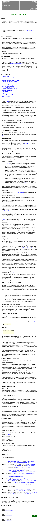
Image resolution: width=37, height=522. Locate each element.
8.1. (4, 92)
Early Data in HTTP (7, 78)
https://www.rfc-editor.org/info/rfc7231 (28, 480)
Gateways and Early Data (9, 87)
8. (2, 91)
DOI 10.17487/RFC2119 (21, 474)
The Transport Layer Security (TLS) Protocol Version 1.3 (24, 482)
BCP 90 (19, 465)
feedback (34, 515)
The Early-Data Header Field (10, 84)
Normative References (9, 92)
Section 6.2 (6, 210)
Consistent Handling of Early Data (11, 88)
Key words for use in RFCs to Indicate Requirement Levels (24, 473)
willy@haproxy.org (8, 520)
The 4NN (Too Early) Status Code (11, 85)
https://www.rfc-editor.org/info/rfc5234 (21, 462)
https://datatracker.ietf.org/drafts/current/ (24, 44)
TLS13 (4, 482)
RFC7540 (4, 492)
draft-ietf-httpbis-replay (18, 16)
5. (2, 83)
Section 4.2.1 (21, 192)
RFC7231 (4, 478)
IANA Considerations (7, 90)
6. (2, 86)
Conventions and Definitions (10, 77)
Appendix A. (4, 94)
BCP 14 (9, 474)
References (5, 91)
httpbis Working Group (6, 1)
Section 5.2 (26, 182)
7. (2, 90)
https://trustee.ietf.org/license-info (16, 63)
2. (2, 78)
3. (2, 80)
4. (2, 81)
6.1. (4, 87)
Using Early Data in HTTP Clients (10, 81)
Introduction (6, 76)
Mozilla (35, 2)
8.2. (4, 93)
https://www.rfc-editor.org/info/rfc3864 (22, 467)
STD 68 (18, 461)
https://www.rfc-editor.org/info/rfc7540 (15, 495)
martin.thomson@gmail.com (10, 510)
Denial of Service (8, 89)
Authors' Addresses (6, 96)
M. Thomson (34, 1)
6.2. (4, 88)
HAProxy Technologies (33, 8)
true (36, 5)
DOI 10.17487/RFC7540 (26, 493)
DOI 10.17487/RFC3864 (31, 465)
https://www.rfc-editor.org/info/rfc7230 (28, 471)
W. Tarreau (35, 6)
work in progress (22, 490)
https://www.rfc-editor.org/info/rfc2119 (15, 476)
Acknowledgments (12, 94)
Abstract (3, 18)
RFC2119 (4, 473)
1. (2, 76)
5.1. (4, 84)
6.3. (4, 89)
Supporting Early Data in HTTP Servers (11, 80)
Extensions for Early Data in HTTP (10, 83)
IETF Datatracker (29, 30)
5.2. (4, 85)
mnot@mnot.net (8, 515)
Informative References (9, 93)
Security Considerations (8, 86)
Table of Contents (5, 74)
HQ (3, 489)
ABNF (4, 459)
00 (24, 16)
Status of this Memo (6, 36)
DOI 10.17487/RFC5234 (30, 461)
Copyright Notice (5, 56)
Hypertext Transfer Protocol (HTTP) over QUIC (22, 489)
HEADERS (5, 464)
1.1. (4, 77)
